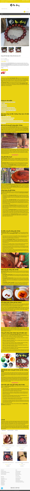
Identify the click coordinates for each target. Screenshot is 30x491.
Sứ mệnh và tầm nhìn (3, 472)
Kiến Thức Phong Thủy (18, 473)
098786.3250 (3, 0)
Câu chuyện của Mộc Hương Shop (5, 471)
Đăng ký (27, 0)
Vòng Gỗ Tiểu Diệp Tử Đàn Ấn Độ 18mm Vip (8, 461)
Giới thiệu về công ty (3, 470)
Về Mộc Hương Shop (18, 470)
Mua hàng (8, 448)
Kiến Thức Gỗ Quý (18, 471)
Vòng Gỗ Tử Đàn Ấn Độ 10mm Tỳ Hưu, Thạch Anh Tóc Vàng (22, 462)
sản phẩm (26, 11)
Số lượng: (2, 67)
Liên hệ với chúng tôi (3, 473)
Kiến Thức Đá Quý (18, 472)
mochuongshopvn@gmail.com (10, 0)
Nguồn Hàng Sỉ (17, 474)
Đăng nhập (24, 0)
